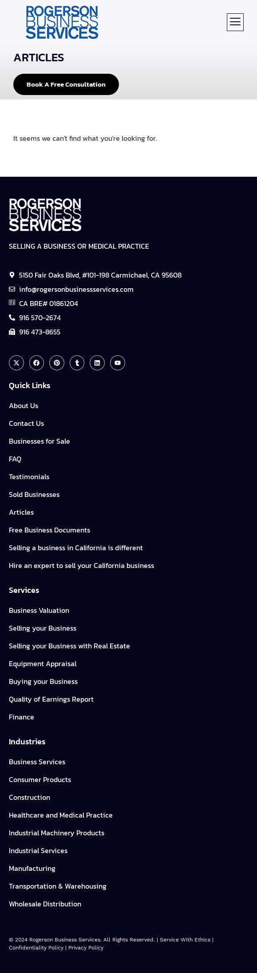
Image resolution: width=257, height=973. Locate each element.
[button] (235, 22)
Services (24, 590)
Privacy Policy (85, 948)
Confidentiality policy (36, 948)
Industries (27, 741)
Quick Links (29, 385)
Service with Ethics (185, 940)
